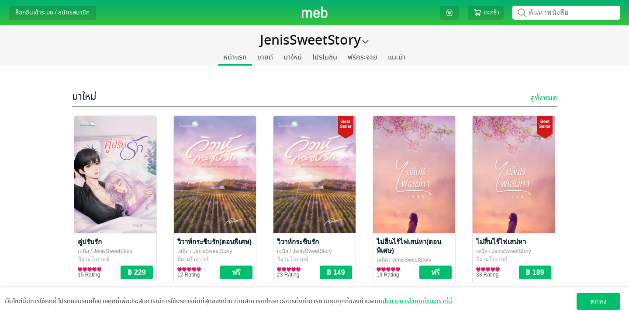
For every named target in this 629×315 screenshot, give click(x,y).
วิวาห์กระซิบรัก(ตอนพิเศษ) (214, 241)
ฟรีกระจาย (362, 57)
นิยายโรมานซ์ (93, 259)
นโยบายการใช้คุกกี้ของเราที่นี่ (416, 301)
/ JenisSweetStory (110, 251)
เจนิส (83, 251)
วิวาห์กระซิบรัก (298, 241)
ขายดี (265, 57)
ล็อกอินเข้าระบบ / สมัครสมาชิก (52, 12)
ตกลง (598, 301)
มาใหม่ (292, 57)
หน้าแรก (235, 57)
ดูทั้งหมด (543, 98)
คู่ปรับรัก (90, 241)
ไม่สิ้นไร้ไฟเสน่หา (501, 241)
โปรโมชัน (324, 57)
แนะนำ (397, 57)
